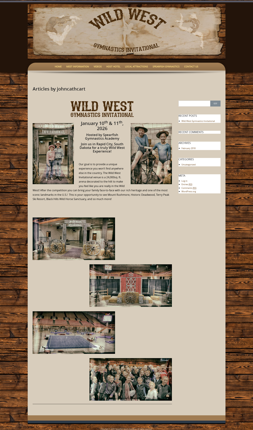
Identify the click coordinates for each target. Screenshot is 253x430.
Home (58, 66)
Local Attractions (136, 66)
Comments (188, 188)
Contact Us (191, 66)
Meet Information (77, 66)
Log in (184, 180)
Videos (98, 66)
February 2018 (188, 148)
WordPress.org (188, 191)
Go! (215, 103)
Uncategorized (188, 164)
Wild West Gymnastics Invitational (198, 121)
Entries (186, 184)
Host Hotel (113, 66)
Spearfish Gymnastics (166, 66)
